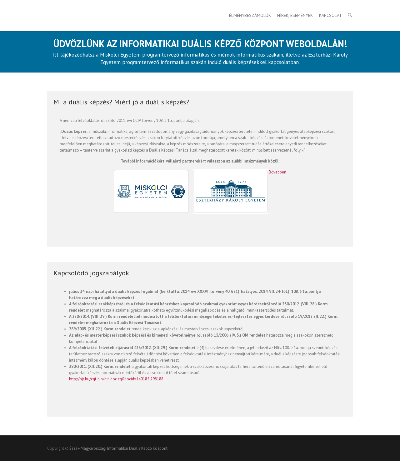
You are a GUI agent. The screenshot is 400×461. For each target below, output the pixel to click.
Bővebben (277, 172)
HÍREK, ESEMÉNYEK (295, 15)
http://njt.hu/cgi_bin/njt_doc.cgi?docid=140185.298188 (116, 379)
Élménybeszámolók (250, 15)
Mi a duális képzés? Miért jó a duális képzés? (121, 102)
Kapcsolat (330, 15)
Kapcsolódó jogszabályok (91, 272)
